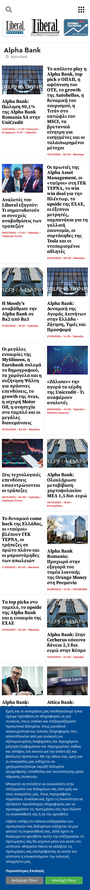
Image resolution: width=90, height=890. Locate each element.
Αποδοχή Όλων (64, 880)
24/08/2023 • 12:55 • (60, 589)
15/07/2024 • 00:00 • (60, 154)
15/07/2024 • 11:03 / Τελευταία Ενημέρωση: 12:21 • (20, 130)
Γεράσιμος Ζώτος (12, 236)
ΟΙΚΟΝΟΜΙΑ (80, 589)
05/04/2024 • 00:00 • (15, 429)
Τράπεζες (30, 132)
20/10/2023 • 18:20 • (59, 502)
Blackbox (78, 154)
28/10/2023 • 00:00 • (15, 497)
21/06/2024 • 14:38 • (59, 336)
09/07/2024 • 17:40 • (15, 232)
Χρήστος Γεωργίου (58, 412)
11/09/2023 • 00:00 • (15, 567)
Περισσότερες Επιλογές (25, 870)
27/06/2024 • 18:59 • (14, 325)
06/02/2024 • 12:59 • (60, 409)
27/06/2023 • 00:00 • (15, 629)
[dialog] (45, 798)
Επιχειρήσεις (55, 505)
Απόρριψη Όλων (24, 880)
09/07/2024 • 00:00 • (60, 258)
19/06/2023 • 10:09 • (60, 657)
